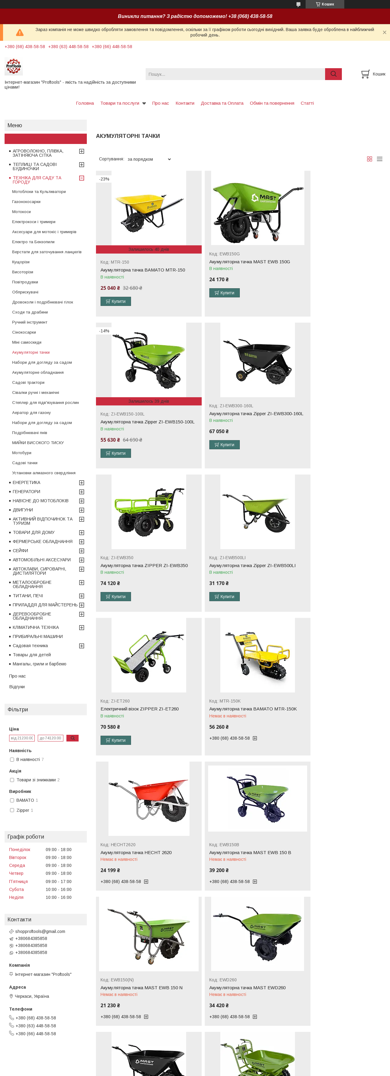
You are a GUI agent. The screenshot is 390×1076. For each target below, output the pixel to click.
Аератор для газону (31, 412)
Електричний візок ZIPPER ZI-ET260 (140, 566)
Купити (119, 301)
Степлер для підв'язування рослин (45, 402)
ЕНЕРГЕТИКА (26, 482)
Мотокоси (21, 211)
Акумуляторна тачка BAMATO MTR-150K (236, 569)
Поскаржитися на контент (196, 1070)
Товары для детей (32, 654)
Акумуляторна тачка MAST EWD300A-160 (141, 848)
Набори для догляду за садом (42, 362)
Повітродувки (25, 282)
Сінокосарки (24, 332)
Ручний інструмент (29, 322)
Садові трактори (28, 382)
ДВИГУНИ (23, 509)
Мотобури (21, 452)
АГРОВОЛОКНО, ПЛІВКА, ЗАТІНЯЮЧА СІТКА (38, 153)
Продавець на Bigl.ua (195, 1065)
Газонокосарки (26, 201)
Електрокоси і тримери (33, 221)
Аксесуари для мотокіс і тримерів (44, 232)
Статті (307, 103)
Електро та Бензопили (33, 242)
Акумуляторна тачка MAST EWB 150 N (239, 710)
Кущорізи (21, 262)
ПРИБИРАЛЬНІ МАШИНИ (38, 636)
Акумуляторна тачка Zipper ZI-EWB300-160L (143, 421)
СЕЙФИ (20, 550)
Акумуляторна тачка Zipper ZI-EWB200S (338, 845)
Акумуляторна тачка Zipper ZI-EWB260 (142, 985)
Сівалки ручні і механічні (35, 392)
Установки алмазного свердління (44, 473)
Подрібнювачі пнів (29, 432)
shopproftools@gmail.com (40, 931)
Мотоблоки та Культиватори (39, 191)
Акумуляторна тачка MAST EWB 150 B (142, 710)
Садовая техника (30, 645)
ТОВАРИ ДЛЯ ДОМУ (34, 532)
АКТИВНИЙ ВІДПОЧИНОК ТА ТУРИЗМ (43, 521)
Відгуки (17, 686)
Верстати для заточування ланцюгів (47, 252)
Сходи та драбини (30, 312)
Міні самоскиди (26, 342)
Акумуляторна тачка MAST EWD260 (334, 710)
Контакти (185, 103)
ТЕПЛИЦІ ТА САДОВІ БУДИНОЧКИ (35, 166)
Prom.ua (224, 1059)
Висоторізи (22, 272)
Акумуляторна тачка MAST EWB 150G (238, 261)
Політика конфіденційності (244, 1070)
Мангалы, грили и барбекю (39, 663)
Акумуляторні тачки (31, 352)
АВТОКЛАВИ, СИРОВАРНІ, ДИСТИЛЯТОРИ (39, 571)
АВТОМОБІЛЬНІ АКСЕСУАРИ (42, 559)
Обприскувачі (25, 292)
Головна (85, 103)
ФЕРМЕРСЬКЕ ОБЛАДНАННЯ (43, 541)
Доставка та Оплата (222, 103)
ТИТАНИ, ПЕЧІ (28, 595)
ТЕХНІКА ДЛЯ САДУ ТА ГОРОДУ (37, 179)
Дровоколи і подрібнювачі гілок (42, 302)
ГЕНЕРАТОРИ (26, 491)
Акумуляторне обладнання (38, 372)
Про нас (160, 103)
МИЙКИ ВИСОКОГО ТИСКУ (38, 442)
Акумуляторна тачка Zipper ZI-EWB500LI (328, 421)
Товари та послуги (119, 103)
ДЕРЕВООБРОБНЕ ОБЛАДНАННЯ (32, 616)
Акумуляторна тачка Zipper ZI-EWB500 (239, 985)
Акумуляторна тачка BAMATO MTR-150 (143, 270)
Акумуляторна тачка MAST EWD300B (238, 845)
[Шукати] (333, 74)
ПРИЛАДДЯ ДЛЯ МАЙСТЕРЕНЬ (45, 604)
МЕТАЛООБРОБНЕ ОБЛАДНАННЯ (32, 584)
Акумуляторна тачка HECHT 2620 (331, 566)
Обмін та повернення (272, 103)
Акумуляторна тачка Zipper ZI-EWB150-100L (338, 272)
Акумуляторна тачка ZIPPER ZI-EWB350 (232, 421)
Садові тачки (24, 463)
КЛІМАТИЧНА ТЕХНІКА (36, 627)
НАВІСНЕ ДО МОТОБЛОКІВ (41, 500)
